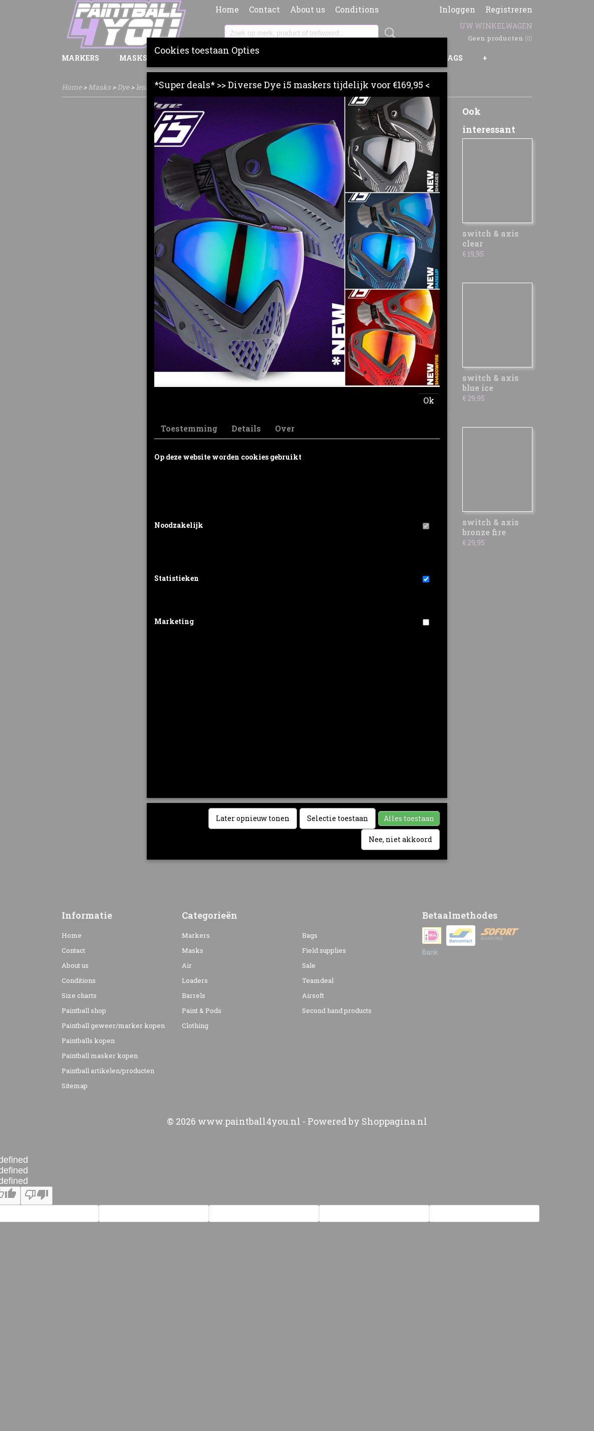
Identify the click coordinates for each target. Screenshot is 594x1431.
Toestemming (189, 428)
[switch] (426, 526)
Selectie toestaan (337, 818)
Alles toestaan (409, 818)
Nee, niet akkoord (400, 839)
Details (246, 428)
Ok (428, 400)
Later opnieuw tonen (252, 818)
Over (284, 428)
